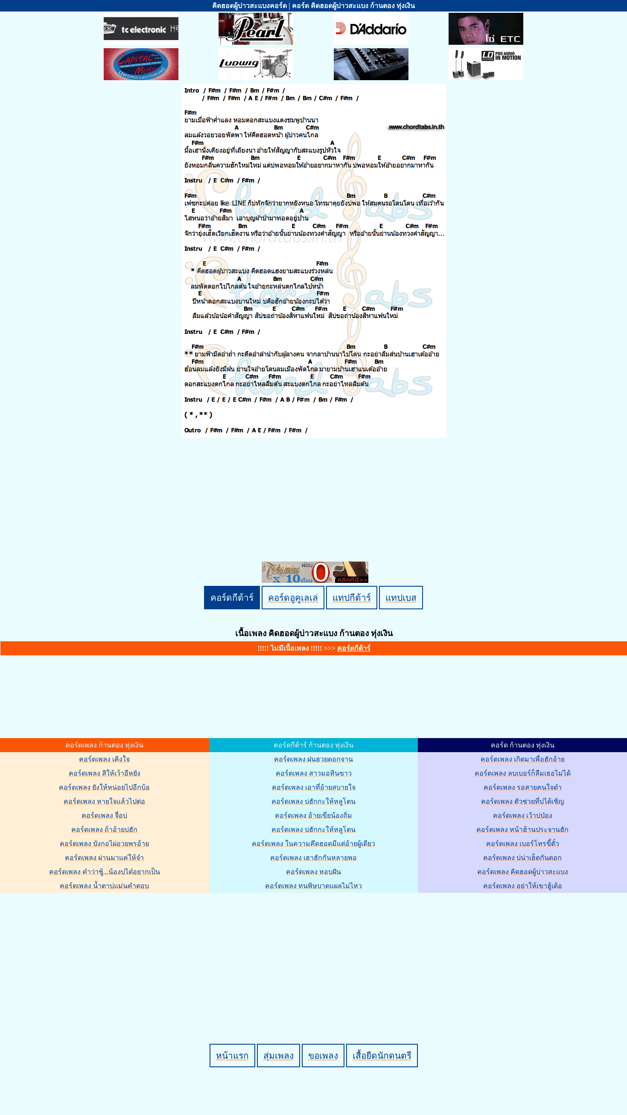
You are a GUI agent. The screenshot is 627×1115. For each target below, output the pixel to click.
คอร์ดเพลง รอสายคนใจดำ (523, 787)
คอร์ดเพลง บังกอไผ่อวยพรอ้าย (104, 843)
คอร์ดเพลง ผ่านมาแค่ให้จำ (104, 857)
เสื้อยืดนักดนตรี (382, 1055)
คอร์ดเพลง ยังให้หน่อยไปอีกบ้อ (104, 787)
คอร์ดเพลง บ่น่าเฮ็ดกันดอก (522, 857)
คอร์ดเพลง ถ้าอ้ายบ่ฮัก (104, 829)
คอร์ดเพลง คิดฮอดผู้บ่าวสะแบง (522, 871)
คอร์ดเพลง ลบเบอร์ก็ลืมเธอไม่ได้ (523, 773)
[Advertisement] (315, 954)
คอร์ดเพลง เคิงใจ (104, 759)
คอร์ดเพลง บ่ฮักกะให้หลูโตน (313, 801)
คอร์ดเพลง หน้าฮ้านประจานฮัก (522, 829)
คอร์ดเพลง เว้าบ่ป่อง (522, 815)
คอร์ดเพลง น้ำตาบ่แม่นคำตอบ (104, 885)
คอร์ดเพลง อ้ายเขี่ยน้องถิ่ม (313, 815)
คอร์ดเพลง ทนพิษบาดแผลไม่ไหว (313, 885)
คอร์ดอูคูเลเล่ (293, 597)
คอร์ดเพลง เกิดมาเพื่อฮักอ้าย (523, 759)
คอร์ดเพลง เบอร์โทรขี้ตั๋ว (522, 843)
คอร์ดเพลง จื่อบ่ (104, 815)
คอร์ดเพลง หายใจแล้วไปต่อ (104, 801)
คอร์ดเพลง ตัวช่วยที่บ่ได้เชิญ (522, 801)
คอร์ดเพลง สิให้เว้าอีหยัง (104, 773)
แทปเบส (401, 597)
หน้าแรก (232, 1055)
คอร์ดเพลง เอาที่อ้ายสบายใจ (314, 787)
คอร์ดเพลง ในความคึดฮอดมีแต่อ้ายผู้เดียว (313, 843)
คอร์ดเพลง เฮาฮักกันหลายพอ (313, 857)
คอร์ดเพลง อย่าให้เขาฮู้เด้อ (522, 885)
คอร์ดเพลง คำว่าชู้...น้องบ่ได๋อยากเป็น (104, 871)
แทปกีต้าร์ (351, 597)
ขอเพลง (323, 1055)
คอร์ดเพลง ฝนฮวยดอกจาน (313, 759)
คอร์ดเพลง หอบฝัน (313, 871)
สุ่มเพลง (278, 1055)
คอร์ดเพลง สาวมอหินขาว (314, 773)
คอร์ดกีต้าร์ (232, 597)
